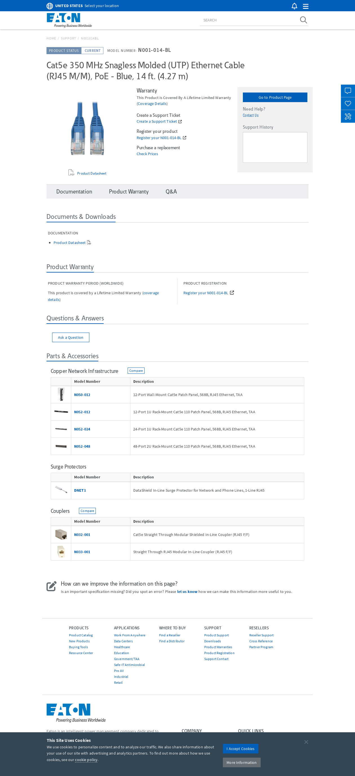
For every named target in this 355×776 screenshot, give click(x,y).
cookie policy (86, 759)
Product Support (216, 635)
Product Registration (219, 653)
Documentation (74, 191)
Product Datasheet (91, 173)
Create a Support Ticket (157, 121)
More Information (242, 762)
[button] (306, 7)
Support (68, 38)
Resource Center (81, 653)
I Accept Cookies (240, 748)
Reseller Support (261, 635)
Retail (118, 682)
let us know (187, 591)
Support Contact (216, 659)
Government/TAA (126, 659)
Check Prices (147, 153)
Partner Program (261, 647)
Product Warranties (218, 647)
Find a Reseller (169, 635)
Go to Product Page (275, 97)
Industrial (121, 676)
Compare (136, 370)
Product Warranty (129, 191)
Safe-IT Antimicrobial (129, 665)
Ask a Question (70, 337)
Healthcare (122, 647)
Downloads (212, 641)
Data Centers (123, 641)
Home (51, 38)
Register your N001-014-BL (159, 137)
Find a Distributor (172, 641)
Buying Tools (78, 647)
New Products (79, 641)
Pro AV (119, 671)
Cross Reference (261, 641)
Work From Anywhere (130, 635)
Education (121, 653)
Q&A (171, 191)
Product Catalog (81, 635)
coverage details (152, 103)
